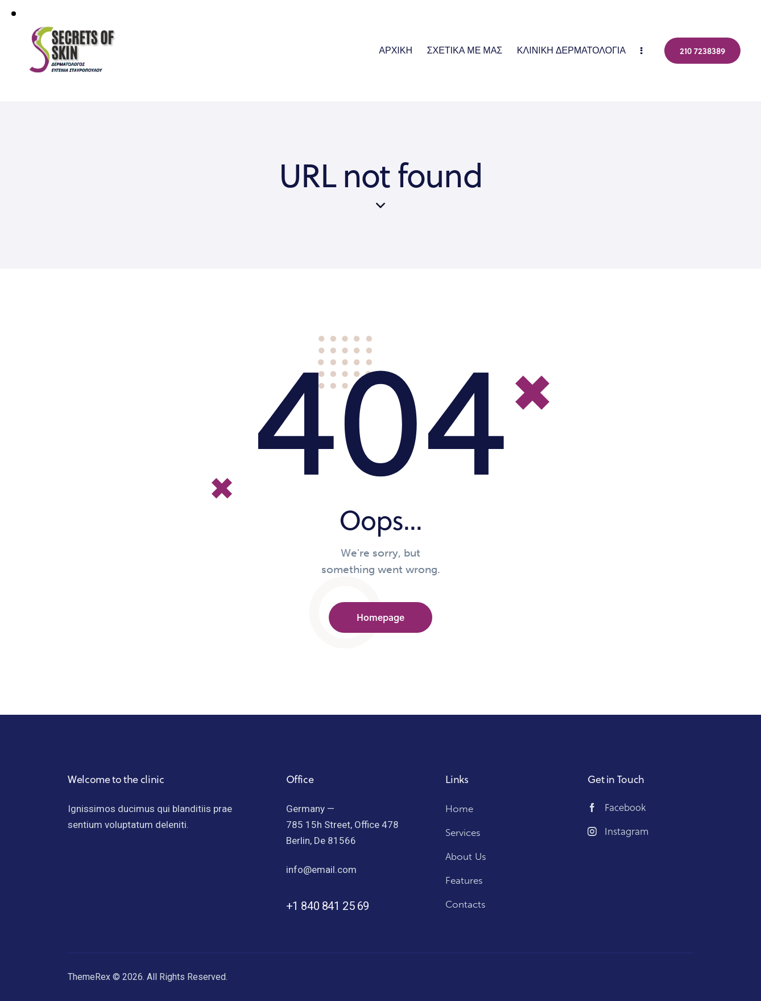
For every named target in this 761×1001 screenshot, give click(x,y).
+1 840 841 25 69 (328, 906)
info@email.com (321, 869)
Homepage (380, 617)
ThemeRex (89, 976)
